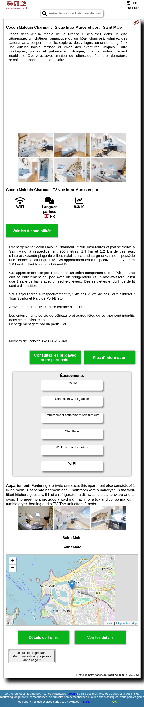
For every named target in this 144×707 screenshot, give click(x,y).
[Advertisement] (72, 97)
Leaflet (109, 623)
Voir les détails (100, 638)
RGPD (86, 701)
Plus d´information (109, 358)
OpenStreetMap (127, 623)
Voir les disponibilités (32, 231)
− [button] (12, 568)
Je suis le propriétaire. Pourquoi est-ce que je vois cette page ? (32, 656)
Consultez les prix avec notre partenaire (55, 357)
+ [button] (12, 561)
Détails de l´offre (43, 638)
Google (72, 693)
